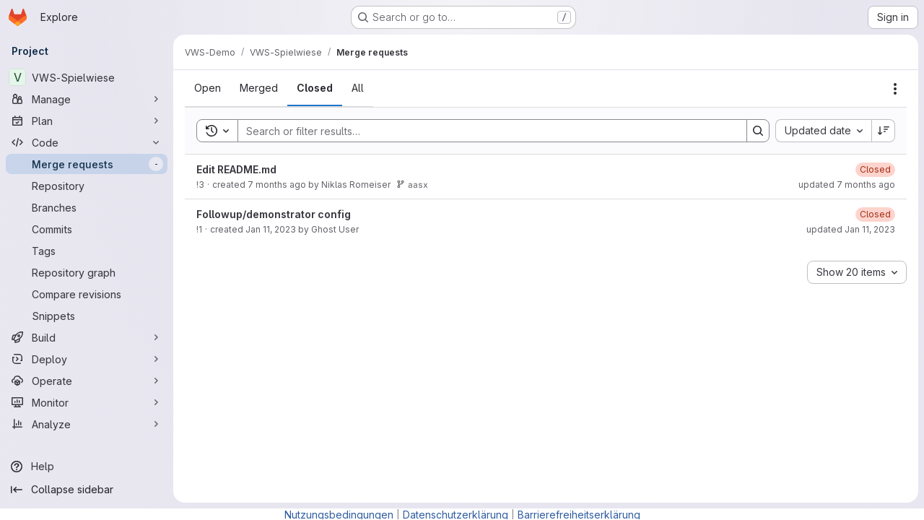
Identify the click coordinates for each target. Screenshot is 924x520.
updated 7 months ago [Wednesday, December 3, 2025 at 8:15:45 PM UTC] (846, 184)
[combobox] (823, 130)
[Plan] (86, 120)
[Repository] (86, 186)
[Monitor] (86, 402)
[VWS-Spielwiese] (86, 77)
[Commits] (86, 229)
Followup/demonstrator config (273, 214)
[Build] (86, 337)
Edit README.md (236, 169)
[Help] (86, 466)
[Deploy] (86, 359)
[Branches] (86, 207)
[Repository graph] (86, 272)
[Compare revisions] (86, 294)
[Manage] (86, 99)
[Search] (485, 130)
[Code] (86, 142)
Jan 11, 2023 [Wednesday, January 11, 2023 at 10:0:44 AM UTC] (270, 229)
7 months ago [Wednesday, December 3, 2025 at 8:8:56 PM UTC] (277, 184)
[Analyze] (86, 424)
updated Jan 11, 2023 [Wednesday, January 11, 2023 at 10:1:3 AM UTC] (850, 229)
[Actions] (895, 88)
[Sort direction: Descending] (883, 130)
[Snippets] (86, 316)
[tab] (207, 88)
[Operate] (86, 380)
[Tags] (86, 250)
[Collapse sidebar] (86, 490)
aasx (412, 184)
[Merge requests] (86, 164)
